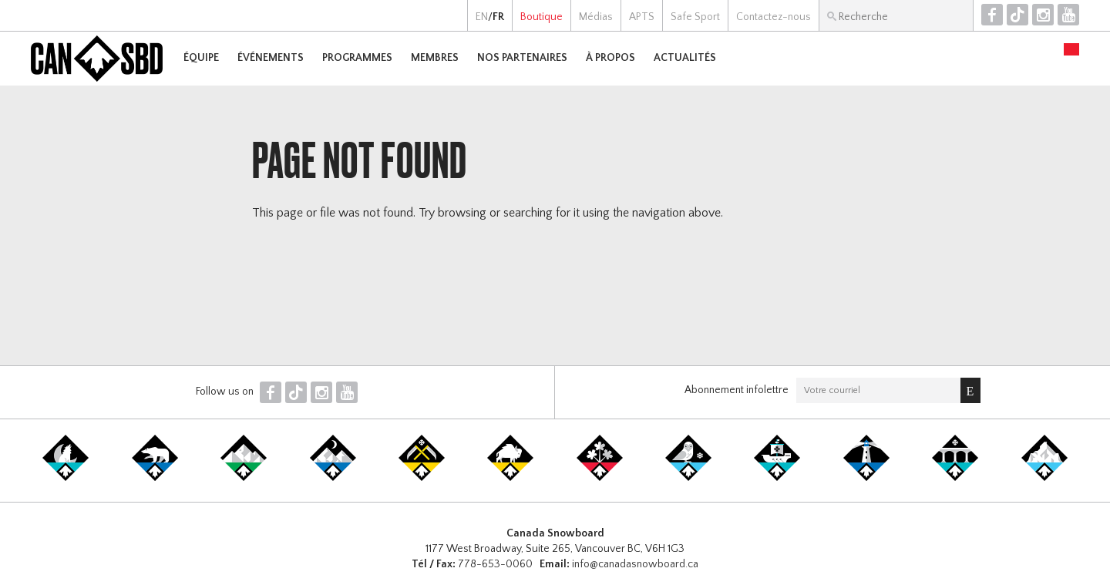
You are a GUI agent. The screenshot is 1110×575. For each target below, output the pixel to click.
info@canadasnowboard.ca (635, 564)
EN (482, 17)
